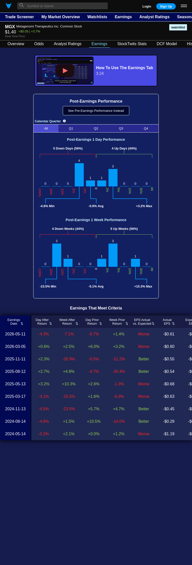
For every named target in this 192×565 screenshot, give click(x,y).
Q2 (96, 128)
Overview (16, 44)
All (46, 128)
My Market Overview (61, 17)
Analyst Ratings (154, 17)
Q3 (121, 128)
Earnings (123, 17)
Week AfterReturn (67, 321)
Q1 (71, 128)
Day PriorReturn (92, 321)
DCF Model (167, 44)
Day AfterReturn (42, 321)
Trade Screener (19, 17)
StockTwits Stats (131, 44)
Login (146, 6)
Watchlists (97, 17)
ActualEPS (167, 321)
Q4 (146, 128)
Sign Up (166, 6)
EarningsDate (14, 321)
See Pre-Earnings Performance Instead (96, 111)
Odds (39, 44)
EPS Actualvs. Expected (142, 321)
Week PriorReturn (117, 321)
